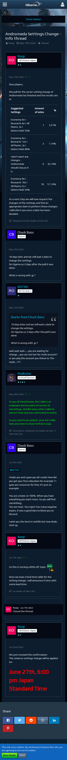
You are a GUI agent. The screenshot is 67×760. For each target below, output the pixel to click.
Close (22, 755)
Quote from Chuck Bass (27, 317)
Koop (11, 43)
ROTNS (15, 470)
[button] (5, 4)
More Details (9, 755)
